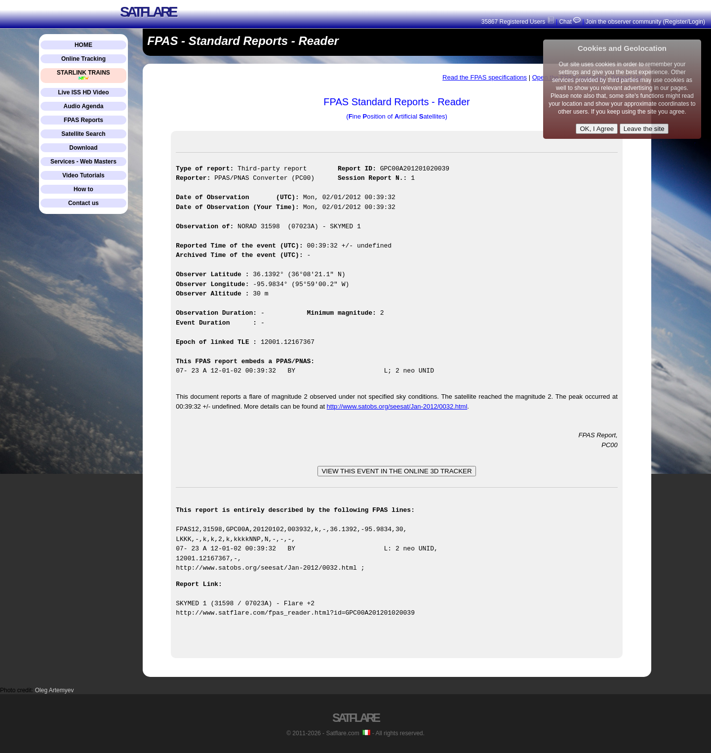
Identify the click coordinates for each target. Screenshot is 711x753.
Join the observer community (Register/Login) (645, 21)
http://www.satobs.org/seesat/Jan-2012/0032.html (397, 406)
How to (83, 189)
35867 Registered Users (517, 21)
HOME (83, 45)
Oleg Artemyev (54, 689)
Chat (569, 21)
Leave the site (644, 128)
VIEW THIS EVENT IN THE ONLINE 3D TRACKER (396, 471)
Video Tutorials (83, 175)
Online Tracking (83, 58)
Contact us (83, 203)
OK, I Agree (597, 128)
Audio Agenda (84, 106)
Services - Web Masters (83, 161)
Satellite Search (83, 133)
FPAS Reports (83, 120)
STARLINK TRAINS (83, 75)
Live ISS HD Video (83, 92)
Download (83, 147)
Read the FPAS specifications (484, 77)
